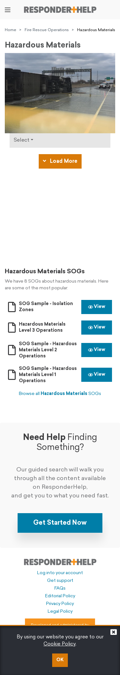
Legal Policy (60, 611)
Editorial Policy (60, 596)
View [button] (96, 306)
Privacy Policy (60, 603)
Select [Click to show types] (21, 140)
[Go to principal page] (60, 9)
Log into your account (60, 573)
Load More (60, 161)
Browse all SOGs (60, 393)
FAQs (60, 588)
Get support (60, 580)
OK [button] (60, 660)
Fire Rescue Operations (47, 30)
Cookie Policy (60, 644)
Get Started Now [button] (60, 523)
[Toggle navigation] (8, 10)
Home (10, 30)
